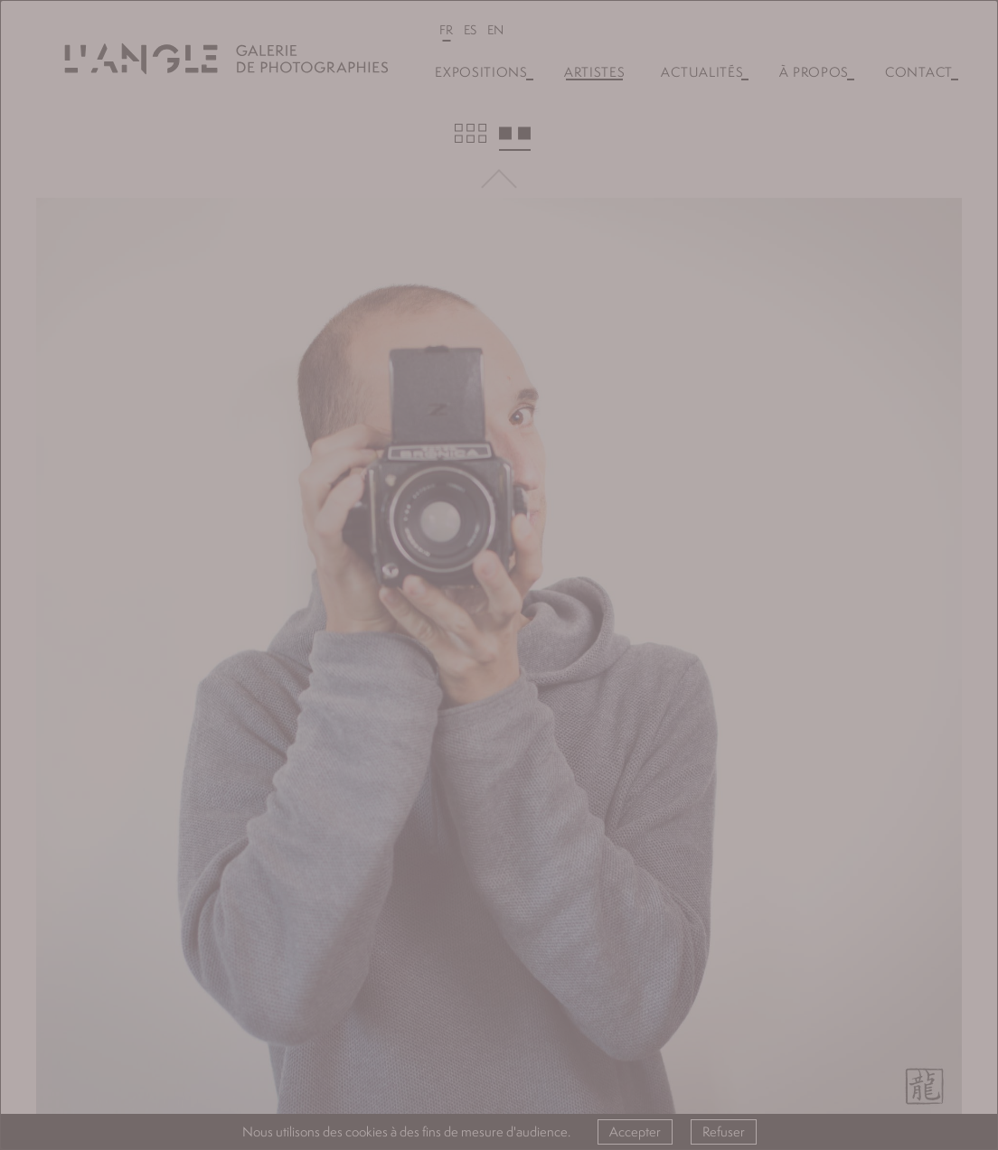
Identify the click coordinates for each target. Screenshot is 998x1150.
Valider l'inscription (499, 686)
